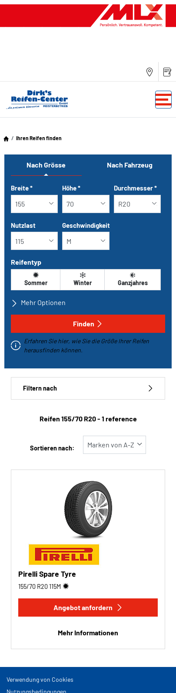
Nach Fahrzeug (130, 165)
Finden (88, 323)
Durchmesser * (135, 188)
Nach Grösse (46, 165)
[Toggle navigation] (163, 99)
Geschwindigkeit (86, 225)
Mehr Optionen (38, 302)
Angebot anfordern (88, 607)
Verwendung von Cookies (40, 679)
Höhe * (71, 188)
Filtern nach (88, 388)
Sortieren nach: (52, 448)
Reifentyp (26, 262)
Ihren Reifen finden (39, 138)
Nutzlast (23, 225)
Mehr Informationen (88, 632)
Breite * (22, 188)
